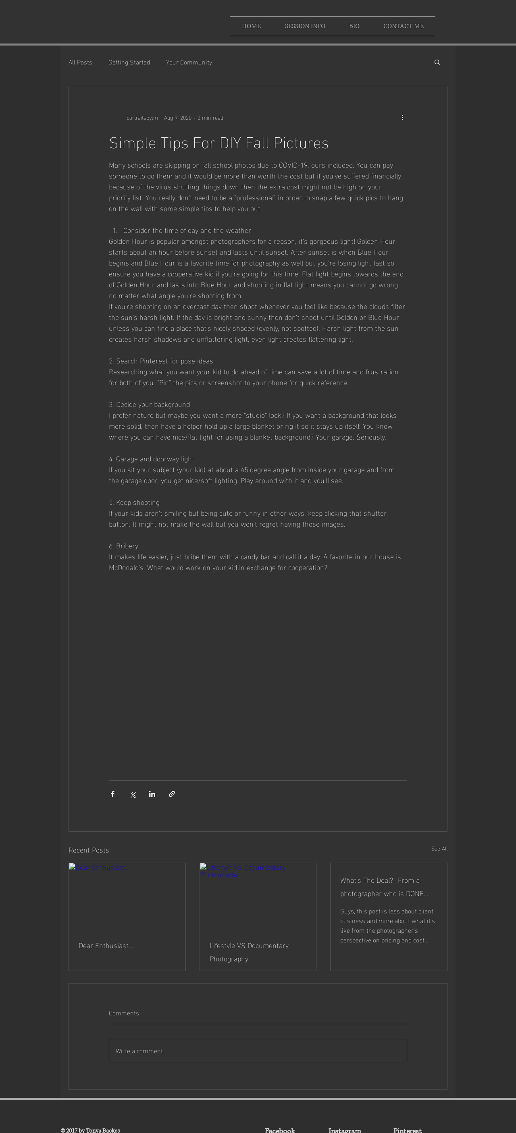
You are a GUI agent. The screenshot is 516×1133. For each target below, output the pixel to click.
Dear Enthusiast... (106, 944)
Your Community (189, 61)
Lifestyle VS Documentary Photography (249, 951)
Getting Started (129, 61)
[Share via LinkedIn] (152, 794)
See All (439, 848)
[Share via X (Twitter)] (132, 794)
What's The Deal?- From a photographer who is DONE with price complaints (382, 886)
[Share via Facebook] (113, 794)
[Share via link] (172, 794)
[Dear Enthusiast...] (127, 895)
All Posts (80, 61)
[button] (437, 61)
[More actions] (402, 117)
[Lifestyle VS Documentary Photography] (258, 895)
